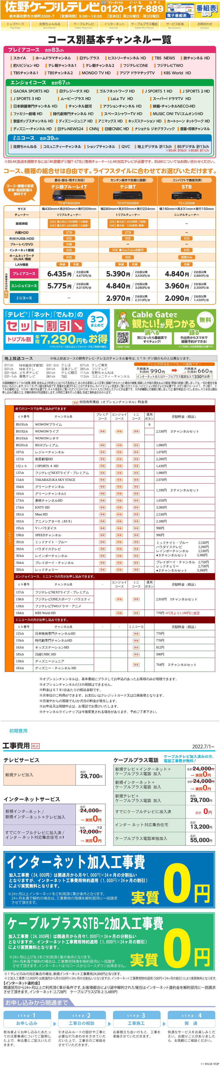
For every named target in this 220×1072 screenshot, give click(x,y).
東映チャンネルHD (48, 500)
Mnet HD (41, 514)
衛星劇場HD (44, 459)
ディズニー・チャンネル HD (55, 668)
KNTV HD (42, 507)
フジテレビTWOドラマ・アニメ (58, 606)
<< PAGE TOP (210, 1064)
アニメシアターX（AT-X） (54, 521)
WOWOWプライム (48, 424)
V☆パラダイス (46, 528)
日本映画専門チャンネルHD (55, 633)
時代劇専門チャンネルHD (53, 640)
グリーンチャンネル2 (50, 493)
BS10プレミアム (46, 445)
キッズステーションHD (52, 647)
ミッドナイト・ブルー (51, 542)
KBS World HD (45, 613)
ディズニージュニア (49, 661)
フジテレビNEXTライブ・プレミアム (62, 473)
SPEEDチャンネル (48, 535)
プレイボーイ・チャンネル (54, 563)
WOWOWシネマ (47, 438)
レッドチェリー (46, 570)
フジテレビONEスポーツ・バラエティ (62, 599)
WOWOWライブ (47, 431)
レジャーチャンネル (49, 452)
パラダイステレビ (48, 549)
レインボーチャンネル (51, 556)
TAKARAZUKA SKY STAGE (55, 480)
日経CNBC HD (45, 654)
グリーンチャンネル (49, 487)
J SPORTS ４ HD (46, 466)
